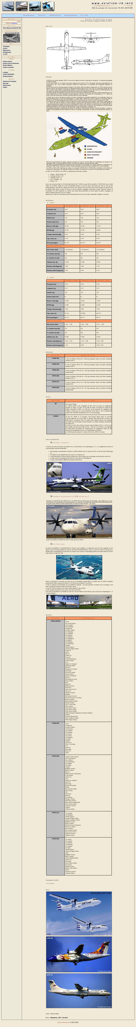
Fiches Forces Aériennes (11, 63)
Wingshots (53, 1017)
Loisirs (5, 48)
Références (6, 50)
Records (5, 83)
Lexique (5, 72)
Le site (5, 54)
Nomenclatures (8, 76)
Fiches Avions (7, 61)
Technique (6, 46)
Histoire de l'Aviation (9, 81)
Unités (5, 87)
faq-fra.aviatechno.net (63, 1022)
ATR (59, 1017)
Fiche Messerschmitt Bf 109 (12, 28)
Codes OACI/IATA (8, 74)
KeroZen (65, 1017)
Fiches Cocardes (8, 67)
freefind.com (14, 23)
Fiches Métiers (7, 65)
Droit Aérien (7, 85)
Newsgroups (7, 52)
